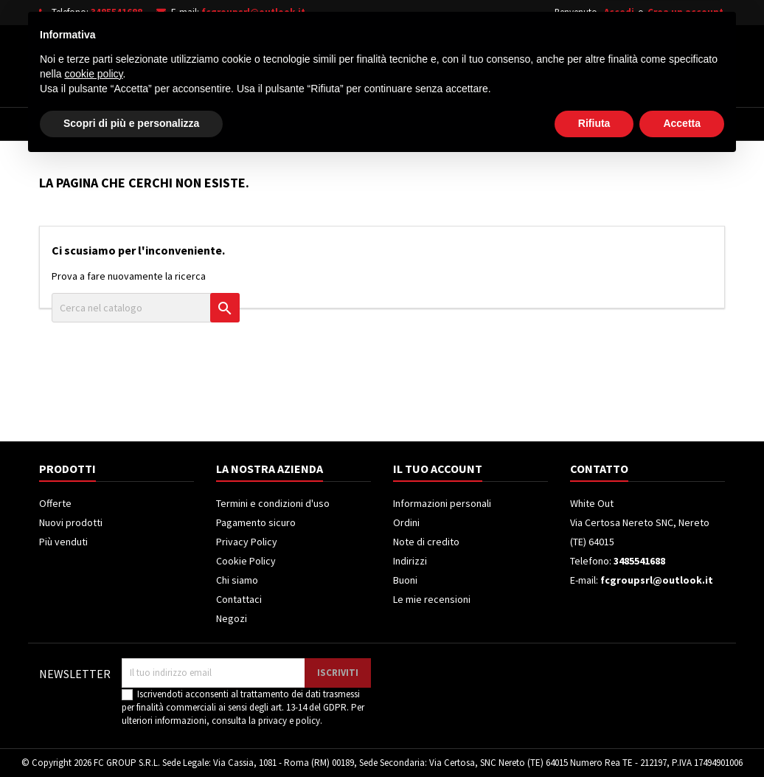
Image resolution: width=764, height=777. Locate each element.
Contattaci (239, 599)
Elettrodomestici (142, 124)
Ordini (406, 522)
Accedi (619, 12)
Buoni (405, 580)
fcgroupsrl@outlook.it (253, 12)
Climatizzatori (424, 124)
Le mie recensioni (431, 599)
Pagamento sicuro (256, 522)
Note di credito (426, 541)
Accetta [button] (682, 736)
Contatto (599, 468)
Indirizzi (410, 560)
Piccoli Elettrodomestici (556, 124)
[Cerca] (402, 62)
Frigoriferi (328, 124)
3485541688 (116, 12)
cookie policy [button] (93, 687)
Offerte (55, 503)
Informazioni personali (442, 503)
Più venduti (63, 541)
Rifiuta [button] (594, 736)
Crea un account (685, 12)
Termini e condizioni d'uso (273, 503)
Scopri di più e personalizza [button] (131, 736)
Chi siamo (237, 580)
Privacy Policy (246, 541)
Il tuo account (437, 468)
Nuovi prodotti (71, 522)
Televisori (244, 124)
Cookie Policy (246, 560)
